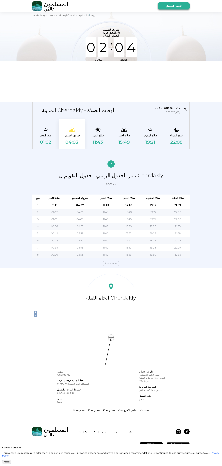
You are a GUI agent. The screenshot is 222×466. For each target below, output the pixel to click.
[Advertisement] (111, 81)
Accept (6, 462)
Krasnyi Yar (79, 410)
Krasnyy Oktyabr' (127, 410)
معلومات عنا (100, 431)
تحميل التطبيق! (174, 6)
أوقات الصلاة (61, 15)
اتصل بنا (116, 431)
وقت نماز (82, 431)
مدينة (51, 15)
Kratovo (144, 410)
